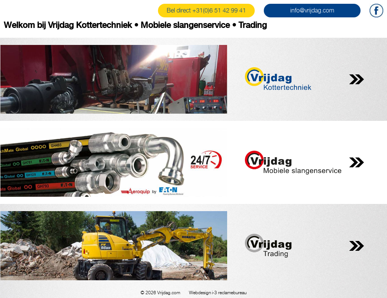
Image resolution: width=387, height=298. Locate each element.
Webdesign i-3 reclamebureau (217, 292)
